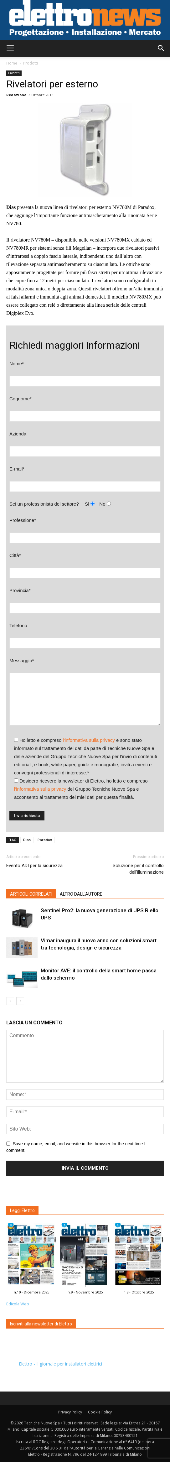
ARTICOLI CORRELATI (31, 894)
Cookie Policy (100, 1412)
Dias (27, 839)
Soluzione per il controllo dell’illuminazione (138, 869)
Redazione (16, 94)
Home (11, 63)
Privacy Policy (70, 1412)
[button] (161, 48)
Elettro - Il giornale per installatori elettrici (60, 1364)
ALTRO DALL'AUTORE (81, 894)
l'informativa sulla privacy (89, 740)
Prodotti (30, 63)
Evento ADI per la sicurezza (34, 865)
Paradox (45, 839)
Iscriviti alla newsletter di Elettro (41, 1323)
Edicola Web (17, 1304)
